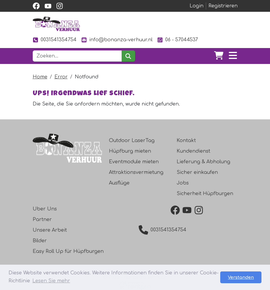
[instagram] (59, 5)
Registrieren (223, 6)
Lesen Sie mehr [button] (51, 281)
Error (61, 77)
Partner (42, 219)
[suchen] (128, 56)
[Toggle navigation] (233, 56)
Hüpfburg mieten (130, 151)
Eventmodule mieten (134, 161)
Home (40, 77)
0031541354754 (55, 40)
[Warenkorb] (218, 56)
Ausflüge (119, 183)
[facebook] (36, 5)
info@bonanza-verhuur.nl (117, 40)
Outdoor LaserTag (132, 140)
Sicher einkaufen (197, 172)
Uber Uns (45, 209)
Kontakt (186, 140)
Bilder (40, 240)
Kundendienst (193, 151)
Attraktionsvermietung (136, 172)
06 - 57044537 (177, 40)
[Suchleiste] (77, 56)
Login (196, 6)
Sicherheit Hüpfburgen (205, 193)
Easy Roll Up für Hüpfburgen (68, 251)
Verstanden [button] (241, 277)
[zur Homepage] (56, 24)
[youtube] (48, 5)
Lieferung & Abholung (203, 161)
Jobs (183, 183)
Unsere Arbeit (50, 230)
